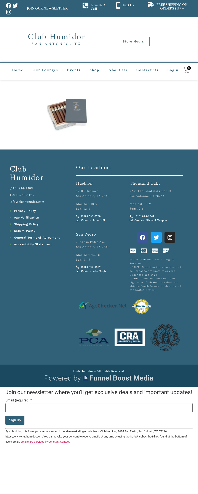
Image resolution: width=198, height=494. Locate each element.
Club (18, 168)
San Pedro (86, 234)
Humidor (27, 177)
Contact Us (147, 70)
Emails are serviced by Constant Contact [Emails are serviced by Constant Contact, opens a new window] (45, 441)
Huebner (84, 183)
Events (73, 70)
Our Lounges (45, 70)
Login (173, 70)
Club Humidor (57, 36)
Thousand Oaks (145, 183)
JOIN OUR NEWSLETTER (47, 9)
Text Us (128, 5)
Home (17, 70)
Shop (94, 70)
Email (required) (18, 400)
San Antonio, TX (57, 43)
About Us (118, 70)
